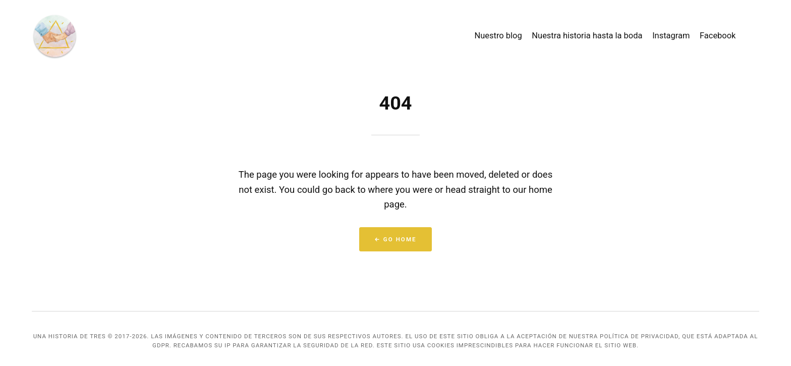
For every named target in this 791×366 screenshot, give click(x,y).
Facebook (718, 35)
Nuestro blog (498, 35)
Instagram (671, 35)
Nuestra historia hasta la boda (587, 35)
